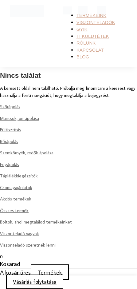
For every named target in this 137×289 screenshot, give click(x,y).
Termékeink (91, 15)
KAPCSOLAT (90, 50)
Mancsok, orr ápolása (19, 118)
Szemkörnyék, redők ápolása (26, 153)
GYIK (82, 29)
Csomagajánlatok (16, 187)
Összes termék (14, 210)
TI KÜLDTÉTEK (92, 36)
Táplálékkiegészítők (19, 176)
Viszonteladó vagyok (19, 233)
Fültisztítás (10, 130)
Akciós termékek (15, 199)
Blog (82, 56)
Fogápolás (9, 164)
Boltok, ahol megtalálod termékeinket (36, 222)
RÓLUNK (86, 43)
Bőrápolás (9, 141)
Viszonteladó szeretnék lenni (28, 245)
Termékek (49, 272)
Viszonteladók (95, 22)
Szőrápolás (10, 106)
